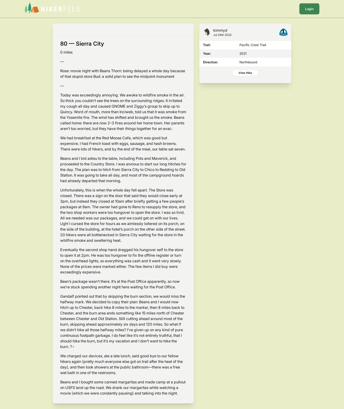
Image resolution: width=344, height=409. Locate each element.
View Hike (245, 73)
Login (309, 9)
